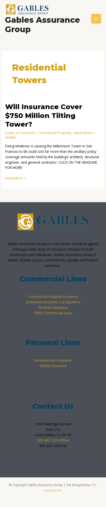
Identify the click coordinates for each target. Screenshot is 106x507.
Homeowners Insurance (53, 360)
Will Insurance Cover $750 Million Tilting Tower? (43, 115)
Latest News (82, 132)
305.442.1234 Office (53, 440)
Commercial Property (54, 132)
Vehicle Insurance (53, 365)
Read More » (15, 178)
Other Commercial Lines (53, 313)
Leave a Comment (19, 132)
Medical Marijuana (53, 307)
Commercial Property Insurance (53, 296)
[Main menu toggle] (96, 19)
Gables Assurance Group (42, 24)
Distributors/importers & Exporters (53, 302)
